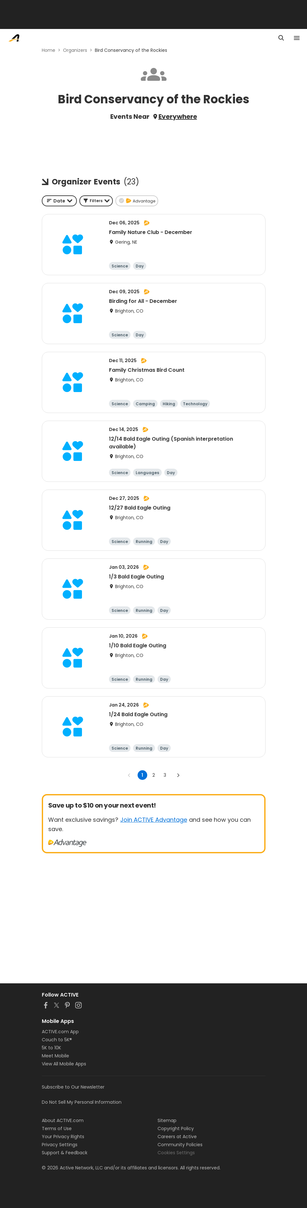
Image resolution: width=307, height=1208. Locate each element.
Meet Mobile (55, 1056)
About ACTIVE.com (63, 1120)
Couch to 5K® (57, 1039)
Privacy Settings (59, 1144)
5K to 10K (51, 1047)
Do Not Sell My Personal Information (82, 1102)
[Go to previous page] (129, 775)
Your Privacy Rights (63, 1136)
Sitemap (167, 1120)
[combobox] (59, 200)
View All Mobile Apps (64, 1064)
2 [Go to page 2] (153, 775)
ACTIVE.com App (60, 1031)
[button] (96, 200)
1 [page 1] (142, 775)
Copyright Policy (176, 1128)
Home (48, 50)
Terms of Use (57, 1128)
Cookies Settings (176, 1152)
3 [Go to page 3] (165, 775)
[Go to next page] (178, 775)
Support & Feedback (64, 1152)
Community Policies (180, 1144)
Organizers (75, 50)
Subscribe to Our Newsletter (73, 1087)
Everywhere (177, 116)
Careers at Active (177, 1136)
